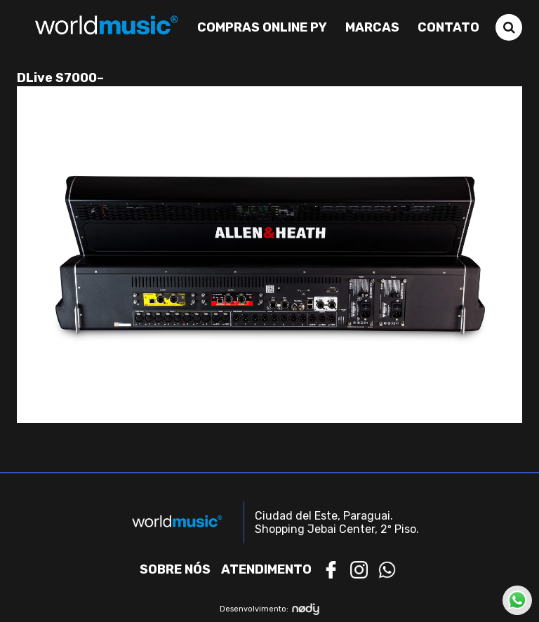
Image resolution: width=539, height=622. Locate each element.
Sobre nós (175, 569)
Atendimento (266, 569)
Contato (448, 27)
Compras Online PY (262, 27)
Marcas (372, 27)
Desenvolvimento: (270, 609)
